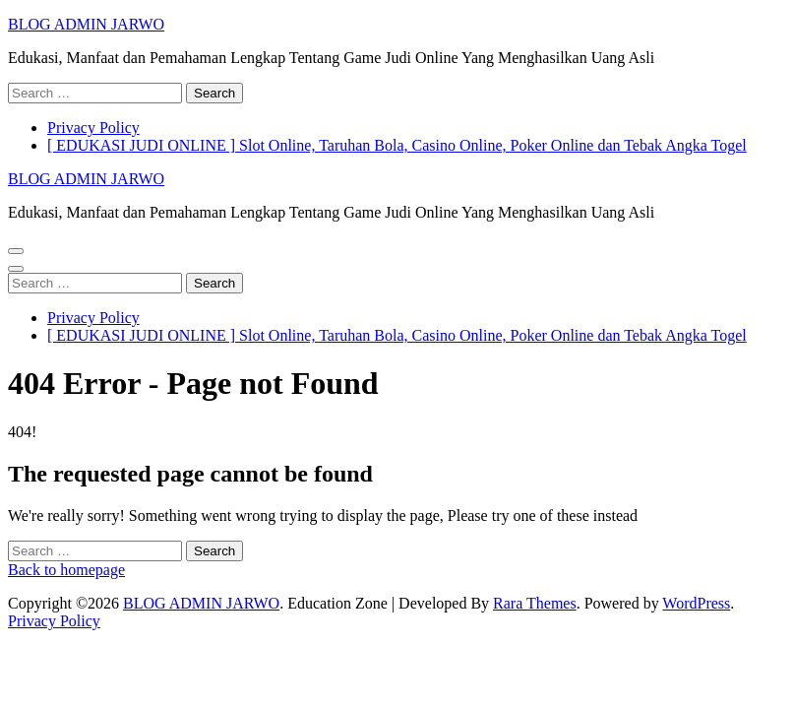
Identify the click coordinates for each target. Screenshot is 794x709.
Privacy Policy (93, 127)
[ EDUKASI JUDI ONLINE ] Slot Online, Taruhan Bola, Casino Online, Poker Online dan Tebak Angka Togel (397, 145)
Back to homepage (66, 569)
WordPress (696, 603)
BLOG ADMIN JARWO (86, 24)
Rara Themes (535, 603)
